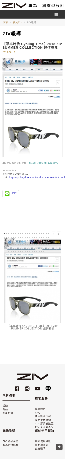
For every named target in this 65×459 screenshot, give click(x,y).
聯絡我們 (40, 407)
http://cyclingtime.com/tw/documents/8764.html (37, 177)
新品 (5, 407)
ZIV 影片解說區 (44, 422)
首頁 (5, 22)
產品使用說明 (43, 418)
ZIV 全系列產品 (44, 425)
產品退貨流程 (10, 443)
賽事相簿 (7, 411)
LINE (13, 193)
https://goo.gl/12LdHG (44, 162)
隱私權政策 (41, 443)
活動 (5, 404)
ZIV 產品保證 (10, 439)
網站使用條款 (43, 439)
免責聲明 (40, 447)
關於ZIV (17, 22)
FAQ (37, 411)
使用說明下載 (43, 414)
